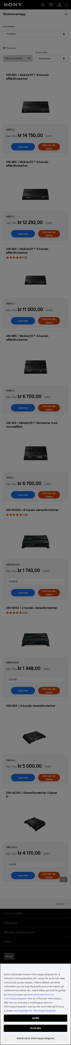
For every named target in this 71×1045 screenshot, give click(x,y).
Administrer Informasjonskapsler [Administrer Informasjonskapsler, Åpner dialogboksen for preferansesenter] (35, 1038)
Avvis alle (35, 1028)
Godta (35, 1018)
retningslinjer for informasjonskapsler (35, 1010)
